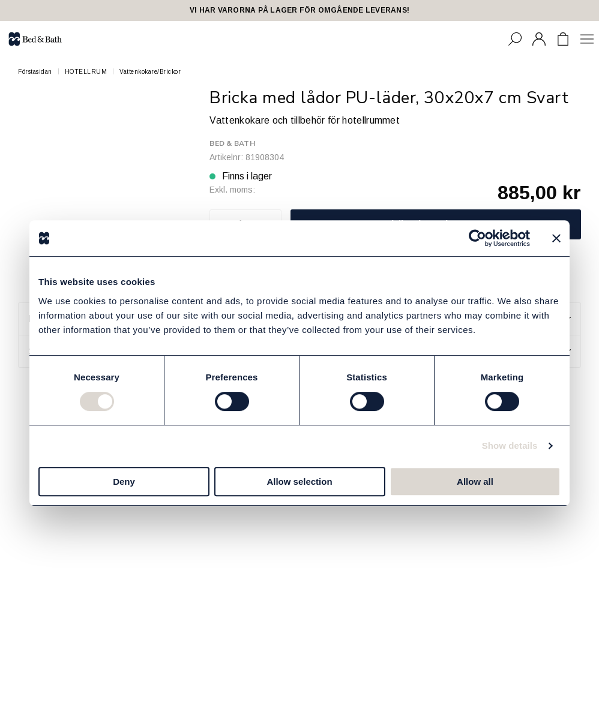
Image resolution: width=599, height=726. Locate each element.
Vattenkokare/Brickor (150, 71)
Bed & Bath (231, 143)
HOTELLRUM (86, 71)
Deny (124, 481)
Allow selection (299, 481)
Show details (510, 445)
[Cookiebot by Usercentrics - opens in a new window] (477, 238)
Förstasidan (35, 71)
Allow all (475, 481)
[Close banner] (556, 238)
